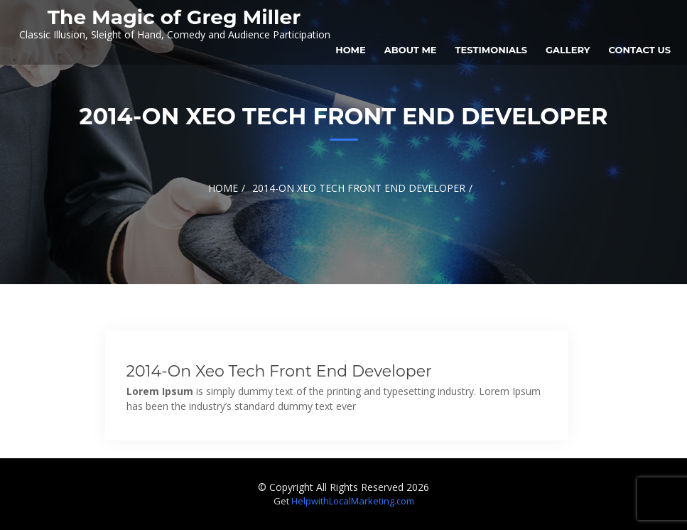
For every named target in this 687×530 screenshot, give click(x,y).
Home (350, 49)
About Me (410, 49)
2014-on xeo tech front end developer (279, 371)
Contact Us (640, 49)
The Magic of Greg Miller (174, 17)
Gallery (568, 49)
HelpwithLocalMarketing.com (352, 500)
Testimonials (491, 49)
